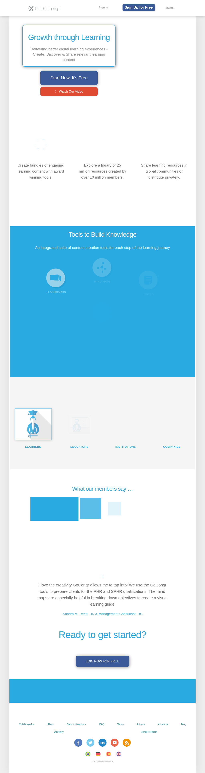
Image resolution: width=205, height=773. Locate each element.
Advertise (163, 724)
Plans (51, 724)
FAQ (101, 724)
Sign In (102, 7)
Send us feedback (76, 724)
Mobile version (26, 724)
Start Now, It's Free (68, 77)
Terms (120, 724)
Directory (59, 731)
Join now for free (102, 661)
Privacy (141, 724)
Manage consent (149, 732)
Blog (183, 724)
